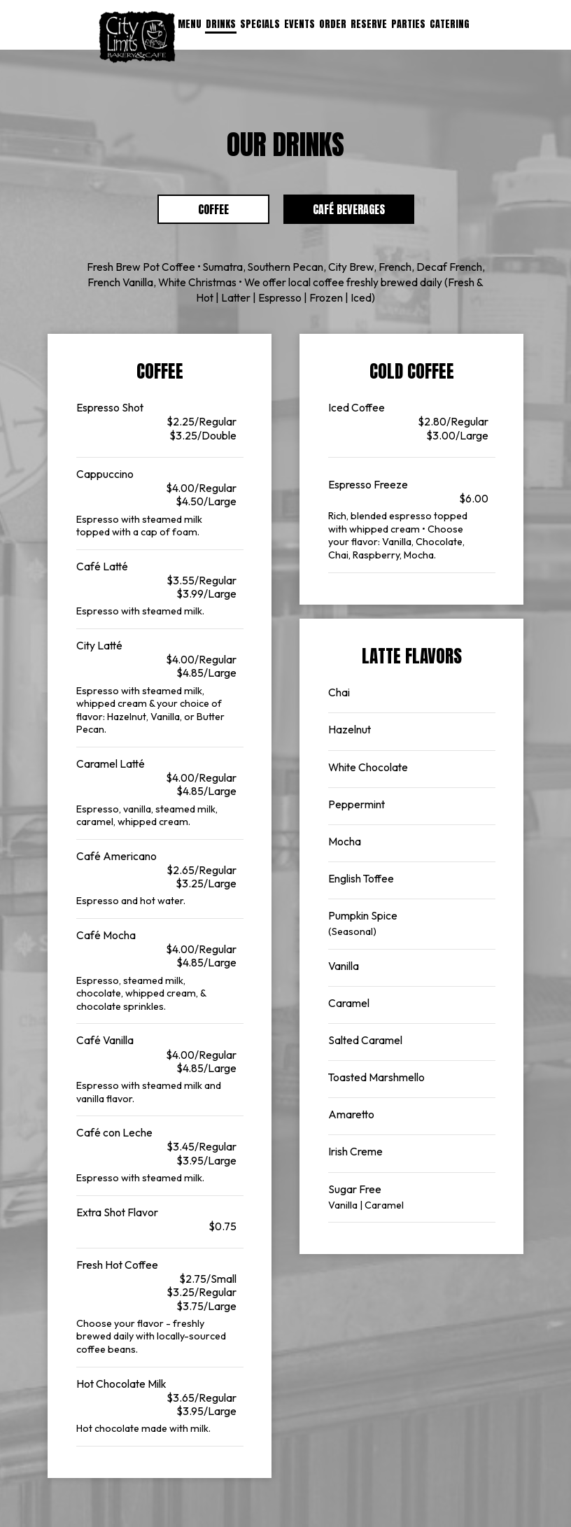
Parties (408, 24)
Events (299, 24)
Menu (190, 24)
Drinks (221, 24)
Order (332, 24)
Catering (450, 24)
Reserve (369, 24)
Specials (260, 24)
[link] (137, 37)
